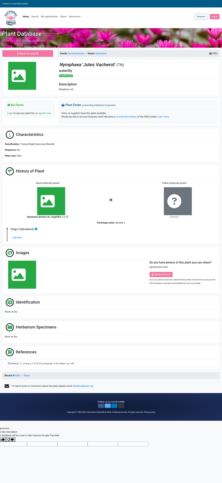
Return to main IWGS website (15, 4)
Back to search (28, 53)
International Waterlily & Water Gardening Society (107, 412)
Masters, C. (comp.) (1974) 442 (41, 363)
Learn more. (163, 116)
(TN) (120, 65)
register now (44, 113)
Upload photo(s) (161, 274)
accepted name (66, 76)
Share (27, 375)
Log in (215, 16)
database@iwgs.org (83, 386)
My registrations (49, 16)
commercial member (126, 116)
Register (201, 16)
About (63, 16)
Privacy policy (149, 412)
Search (35, 16)
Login (10, 113)
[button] (101, 406)
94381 (17, 375)
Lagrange (17, 237)
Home (26, 16)
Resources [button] (74, 16)
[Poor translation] (10, 439)
